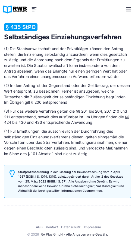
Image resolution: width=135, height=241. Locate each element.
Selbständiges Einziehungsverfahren (63, 32)
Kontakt (52, 227)
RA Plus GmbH (52, 234)
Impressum (92, 227)
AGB (39, 227)
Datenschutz (71, 227)
